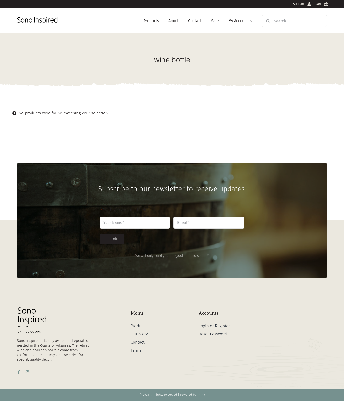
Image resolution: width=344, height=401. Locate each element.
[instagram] (27, 372)
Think (201, 394)
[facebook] (19, 372)
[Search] (268, 21)
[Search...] (294, 21)
